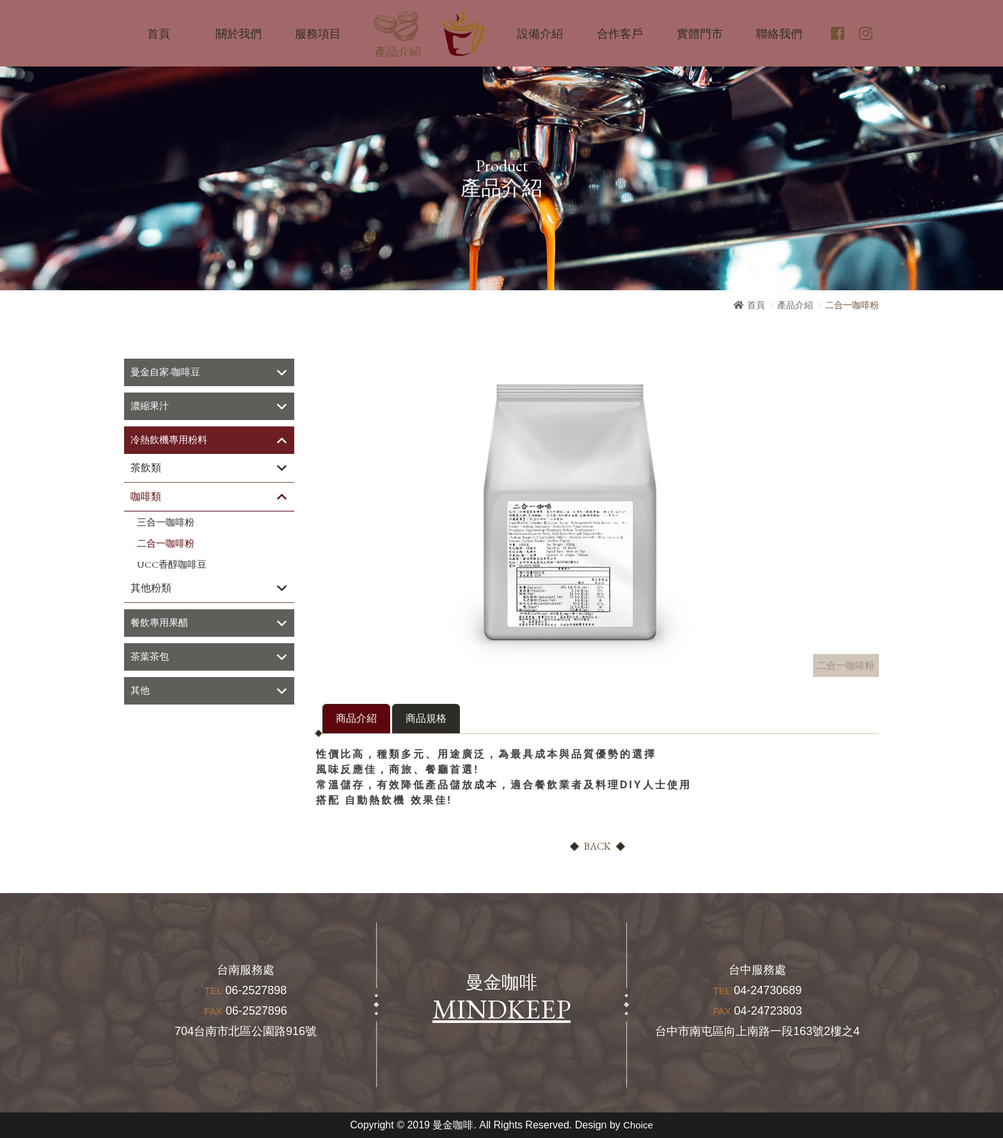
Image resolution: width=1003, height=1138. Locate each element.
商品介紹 (356, 718)
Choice (638, 1124)
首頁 (756, 305)
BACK (597, 846)
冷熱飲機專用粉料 (171, 441)
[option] (572, 512)
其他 (140, 694)
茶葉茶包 (150, 659)
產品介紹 (795, 305)
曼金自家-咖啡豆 (167, 372)
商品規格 (426, 718)
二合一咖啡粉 (165, 545)
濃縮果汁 (150, 407)
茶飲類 (145, 469)
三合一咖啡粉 (165, 524)
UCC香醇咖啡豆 (172, 566)
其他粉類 (150, 589)
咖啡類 (145, 498)
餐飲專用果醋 (161, 625)
